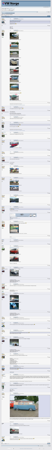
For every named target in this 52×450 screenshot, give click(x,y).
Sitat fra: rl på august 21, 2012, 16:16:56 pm (14, 208)
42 (7, 443)
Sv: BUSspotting (16, 18)
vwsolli (3, 18)
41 (6, 443)
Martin (2, 116)
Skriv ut (49, 443)
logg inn (10, 8)
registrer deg (13, 8)
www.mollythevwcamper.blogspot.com (13, 388)
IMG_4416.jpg (11, 90)
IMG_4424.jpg (11, 49)
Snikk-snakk (7, 14)
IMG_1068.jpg (11, 261)
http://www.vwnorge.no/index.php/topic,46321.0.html (15, 218)
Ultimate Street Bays (12, 372)
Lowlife (3, 292)
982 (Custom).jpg (12, 173)
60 (8, 443)
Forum (5, 14)
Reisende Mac (4, 132)
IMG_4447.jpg (11, 82)
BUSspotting (11, 14)
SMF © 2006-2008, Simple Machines (28, 448)
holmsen (3, 365)
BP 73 (2, 353)
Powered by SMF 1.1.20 (22, 448)
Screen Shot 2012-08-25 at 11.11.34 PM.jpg (14, 233)
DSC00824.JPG (11, 309)
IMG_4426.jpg (11, 57)
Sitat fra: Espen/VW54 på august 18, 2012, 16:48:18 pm (15, 20)
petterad (3, 239)
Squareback (3, 283)
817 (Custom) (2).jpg (12, 202)
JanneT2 (3, 206)
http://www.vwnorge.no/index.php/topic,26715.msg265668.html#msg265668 (17, 130)
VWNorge (2, 14)
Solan (2, 106)
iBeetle (3, 245)
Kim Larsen (3, 322)
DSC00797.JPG (11, 276)
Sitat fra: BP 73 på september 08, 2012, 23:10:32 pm (15, 367)
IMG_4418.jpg (11, 39)
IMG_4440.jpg (11, 100)
